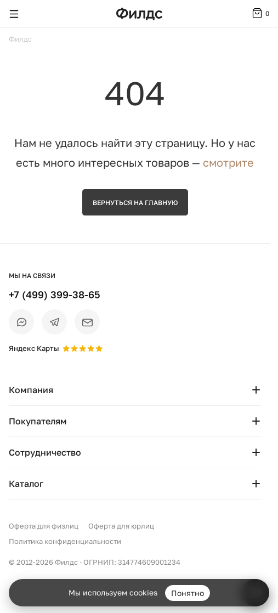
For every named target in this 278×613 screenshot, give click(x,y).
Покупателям (135, 421)
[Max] (21, 321)
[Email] (87, 321)
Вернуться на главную (135, 202)
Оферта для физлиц (43, 525)
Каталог (135, 483)
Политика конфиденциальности (65, 541)
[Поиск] (35, 13)
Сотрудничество (135, 452)
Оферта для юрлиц (121, 525)
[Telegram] (54, 321)
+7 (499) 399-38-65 (54, 294)
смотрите (228, 162)
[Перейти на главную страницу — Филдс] (139, 14)
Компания (135, 389)
